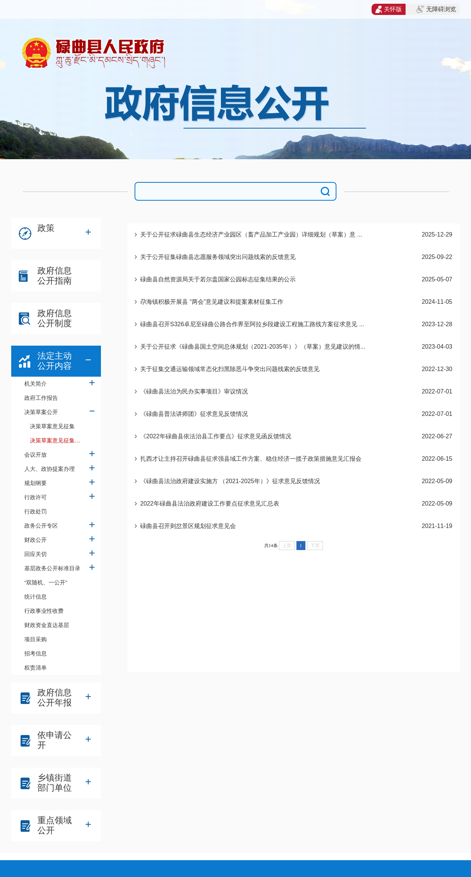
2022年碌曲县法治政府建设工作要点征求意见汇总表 (209, 503)
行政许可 (35, 497)
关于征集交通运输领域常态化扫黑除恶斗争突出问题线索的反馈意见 (230, 369)
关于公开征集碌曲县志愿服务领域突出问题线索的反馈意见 (218, 257)
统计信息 (35, 596)
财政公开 (35, 540)
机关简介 (35, 383)
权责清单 (35, 667)
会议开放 (35, 454)
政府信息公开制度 (54, 318)
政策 (46, 228)
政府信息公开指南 (54, 275)
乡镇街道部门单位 (54, 783)
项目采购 (35, 639)
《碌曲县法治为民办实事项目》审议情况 (194, 391)
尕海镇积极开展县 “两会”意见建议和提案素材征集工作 (211, 302)
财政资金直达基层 (46, 625)
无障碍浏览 (436, 9)
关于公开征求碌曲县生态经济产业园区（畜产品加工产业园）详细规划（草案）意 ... (251, 234)
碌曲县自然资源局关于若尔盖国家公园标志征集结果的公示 (218, 279)
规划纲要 (35, 483)
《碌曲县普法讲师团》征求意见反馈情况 (194, 414)
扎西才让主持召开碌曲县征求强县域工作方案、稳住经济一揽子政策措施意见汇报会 (250, 459)
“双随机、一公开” (45, 582)
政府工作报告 (41, 398)
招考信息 (35, 653)
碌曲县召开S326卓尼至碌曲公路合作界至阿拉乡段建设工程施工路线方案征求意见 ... (252, 324)
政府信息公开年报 (54, 697)
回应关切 (35, 554)
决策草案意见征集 (52, 426)
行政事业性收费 (44, 611)
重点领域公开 (54, 825)
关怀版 (388, 9)
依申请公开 (54, 740)
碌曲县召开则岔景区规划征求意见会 (188, 526)
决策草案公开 (41, 412)
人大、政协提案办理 (49, 469)
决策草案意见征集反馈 (58, 440)
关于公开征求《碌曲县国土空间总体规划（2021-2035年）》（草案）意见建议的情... (252, 346)
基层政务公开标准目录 (52, 568)
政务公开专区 (41, 525)
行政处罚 (35, 511)
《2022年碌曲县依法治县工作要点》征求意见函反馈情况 (215, 436)
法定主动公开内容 (54, 361)
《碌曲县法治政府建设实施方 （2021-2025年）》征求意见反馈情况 (230, 481)
